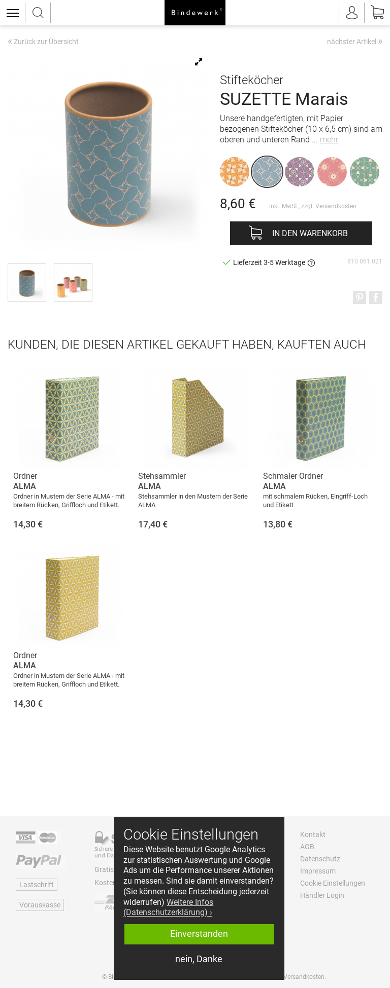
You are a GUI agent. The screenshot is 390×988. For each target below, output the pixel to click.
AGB (307, 846)
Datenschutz (320, 858)
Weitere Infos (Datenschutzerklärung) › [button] (168, 907)
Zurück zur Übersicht (43, 42)
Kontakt (313, 834)
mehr (329, 139)
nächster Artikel (354, 41)
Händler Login (322, 895)
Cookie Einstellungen (332, 883)
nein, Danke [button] (198, 959)
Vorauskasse (40, 905)
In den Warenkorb (310, 233)
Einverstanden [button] (199, 934)
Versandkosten (335, 206)
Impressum (318, 871)
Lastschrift (36, 885)
